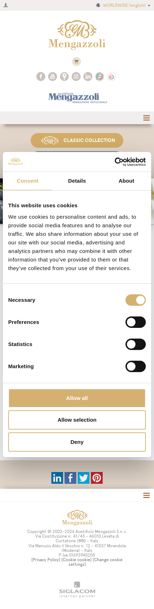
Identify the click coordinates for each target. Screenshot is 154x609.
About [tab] (126, 181)
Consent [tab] (27, 181)
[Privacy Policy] (45, 559)
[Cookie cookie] (76, 559)
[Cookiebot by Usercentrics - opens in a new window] (114, 162)
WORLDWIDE (122, 5)
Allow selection (76, 420)
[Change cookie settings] (95, 562)
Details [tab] (77, 181)
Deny (77, 442)
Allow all (77, 398)
